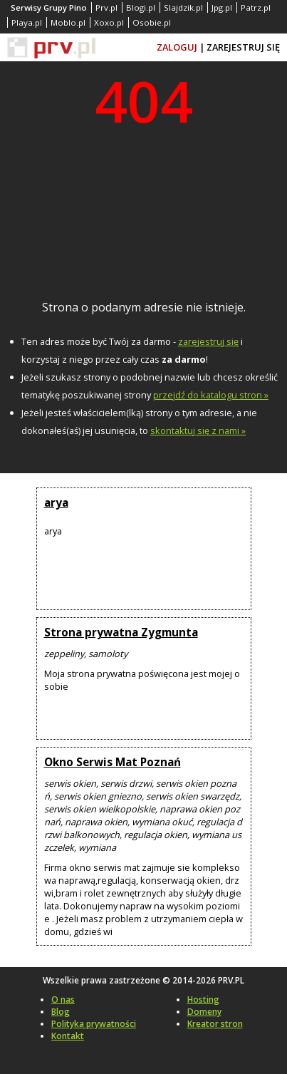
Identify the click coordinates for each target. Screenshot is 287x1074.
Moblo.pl (68, 22)
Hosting (203, 999)
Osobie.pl (151, 22)
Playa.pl (26, 22)
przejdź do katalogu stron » (210, 394)
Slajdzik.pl (183, 7)
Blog (60, 1012)
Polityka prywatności (93, 1024)
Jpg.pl (222, 7)
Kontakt (67, 1036)
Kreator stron (215, 1024)
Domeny (204, 1012)
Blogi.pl (140, 7)
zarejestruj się (208, 341)
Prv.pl (106, 7)
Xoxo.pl (109, 22)
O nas (63, 999)
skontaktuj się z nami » (198, 430)
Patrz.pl (256, 7)
